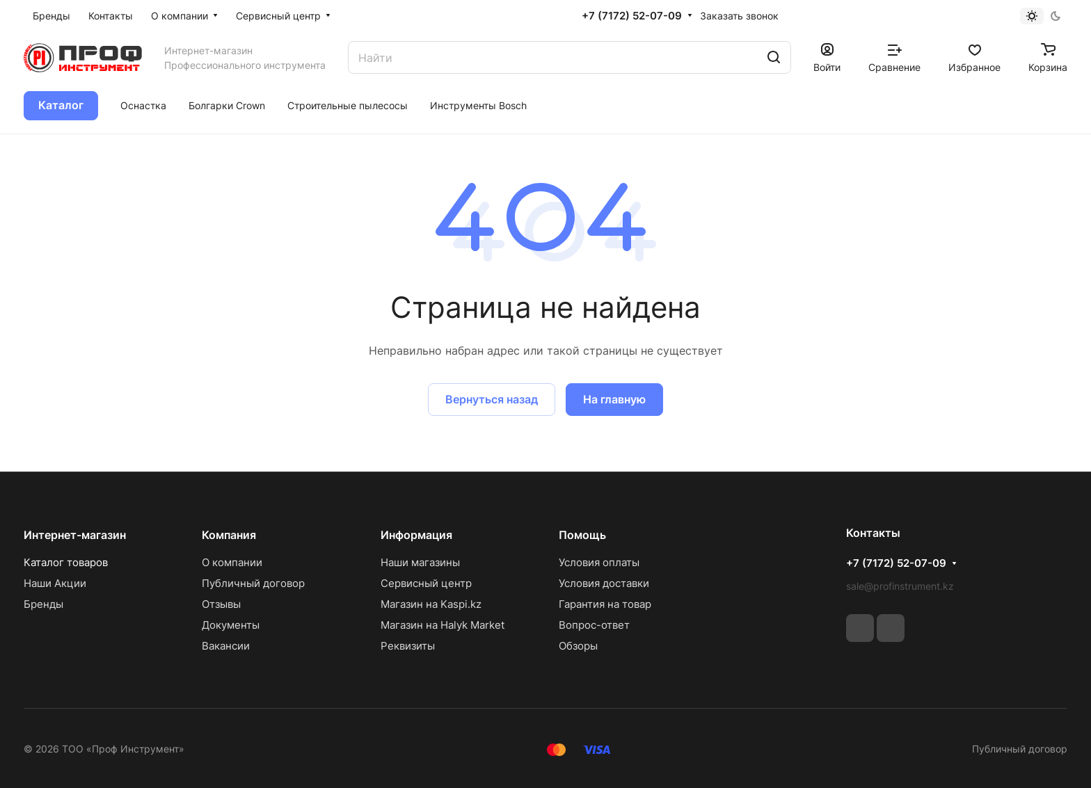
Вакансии (226, 645)
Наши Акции (55, 583)
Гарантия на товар (605, 604)
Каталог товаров (66, 562)
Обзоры (578, 645)
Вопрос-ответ (594, 625)
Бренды (43, 604)
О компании (232, 562)
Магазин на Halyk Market (442, 625)
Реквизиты (408, 645)
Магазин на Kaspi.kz (431, 604)
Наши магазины (420, 562)
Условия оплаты (599, 562)
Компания (229, 535)
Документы (231, 625)
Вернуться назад (491, 399)
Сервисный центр (426, 583)
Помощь (582, 535)
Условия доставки (604, 583)
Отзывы (221, 604)
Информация (416, 535)
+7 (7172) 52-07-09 (632, 16)
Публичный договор (253, 583)
